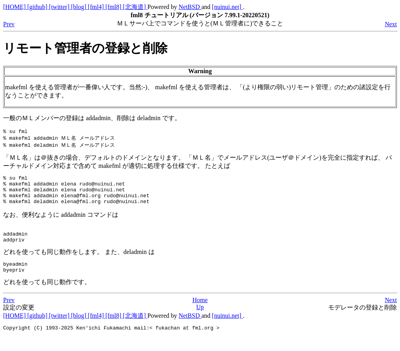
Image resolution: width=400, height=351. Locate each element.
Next (391, 24)
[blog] (79, 7)
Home (199, 313)
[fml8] (114, 7)
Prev (8, 24)
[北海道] (135, 7)
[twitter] (60, 7)
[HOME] (15, 7)
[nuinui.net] (227, 7)
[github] (38, 7)
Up (200, 320)
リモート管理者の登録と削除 (85, 48)
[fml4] (96, 7)
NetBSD (190, 7)
